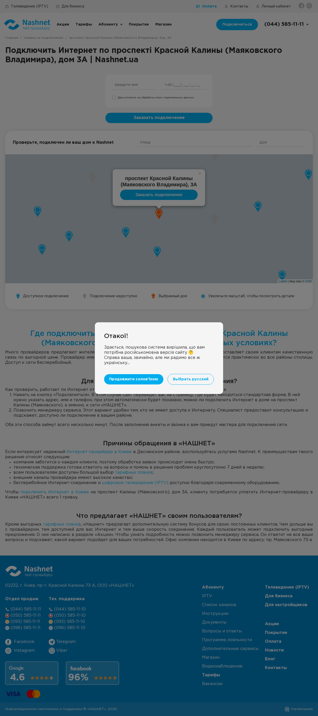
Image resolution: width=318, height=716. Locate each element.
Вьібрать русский (190, 379)
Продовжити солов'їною (133, 379)
